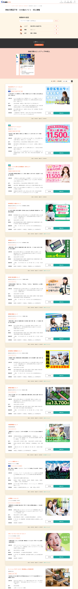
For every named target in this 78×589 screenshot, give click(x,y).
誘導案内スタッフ (14, 256)
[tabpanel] (39, 70)
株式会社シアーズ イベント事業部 (16, 493)
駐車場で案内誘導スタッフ (17, 295)
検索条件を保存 (39, 49)
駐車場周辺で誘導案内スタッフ (18, 373)
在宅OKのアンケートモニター (18, 136)
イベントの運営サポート (16, 490)
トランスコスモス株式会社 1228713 (17, 532)
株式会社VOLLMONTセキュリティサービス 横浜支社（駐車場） (23, 376)
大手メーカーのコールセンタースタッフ (22, 567)
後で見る (49, 120)
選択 (57, 26)
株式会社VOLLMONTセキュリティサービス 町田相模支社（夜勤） (24, 259)
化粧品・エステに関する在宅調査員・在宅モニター (25, 178)
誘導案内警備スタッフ (15, 334)
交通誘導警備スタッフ (15, 451)
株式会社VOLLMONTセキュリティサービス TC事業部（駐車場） (23, 298)
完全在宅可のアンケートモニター (19, 94)
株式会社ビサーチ (12, 180)
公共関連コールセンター (16, 529)
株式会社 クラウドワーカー (14, 96)
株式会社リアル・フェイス (14, 138)
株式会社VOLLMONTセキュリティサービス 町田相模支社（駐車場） (24, 219)
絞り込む (57, 20)
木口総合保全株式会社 (13, 454)
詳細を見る (61, 120)
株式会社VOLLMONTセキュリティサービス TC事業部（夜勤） (23, 337)
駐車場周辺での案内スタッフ (18, 217)
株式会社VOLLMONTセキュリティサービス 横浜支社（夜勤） (23, 415)
